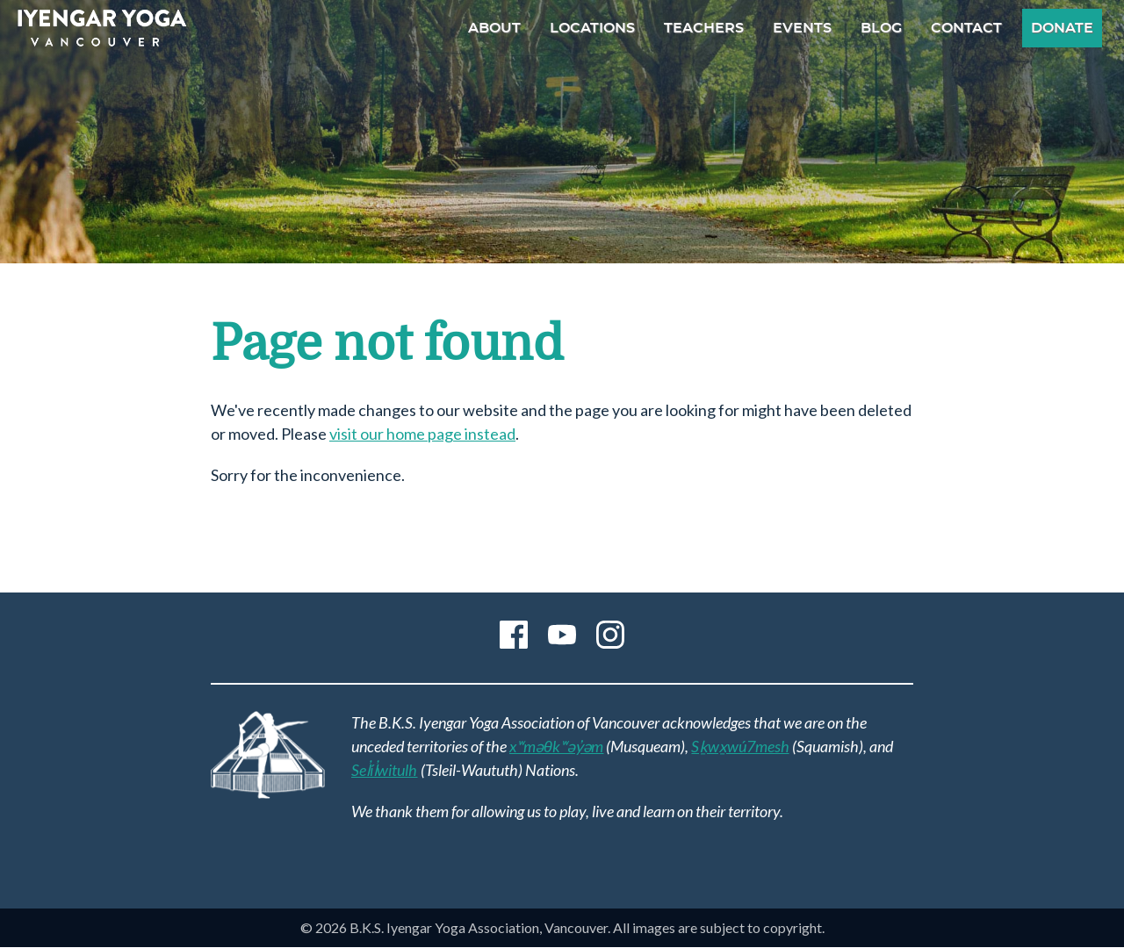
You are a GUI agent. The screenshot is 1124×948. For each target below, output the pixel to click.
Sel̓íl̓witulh (384, 769)
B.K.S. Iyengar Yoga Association (102, 28)
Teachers (704, 28)
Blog (881, 28)
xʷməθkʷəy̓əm (556, 746)
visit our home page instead (422, 433)
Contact (966, 28)
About (494, 28)
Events (802, 28)
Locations (592, 28)
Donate (1062, 28)
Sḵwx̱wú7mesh (740, 746)
